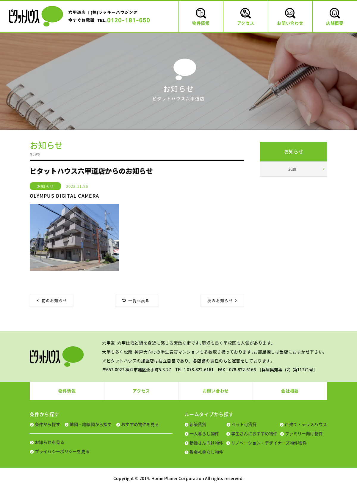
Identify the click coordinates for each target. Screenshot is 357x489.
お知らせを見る (49, 442)
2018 (292, 169)
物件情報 (67, 391)
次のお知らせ (220, 300)
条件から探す (47, 424)
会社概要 (290, 391)
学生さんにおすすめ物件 (254, 433)
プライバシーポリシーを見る (62, 451)
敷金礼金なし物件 (206, 452)
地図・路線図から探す (91, 424)
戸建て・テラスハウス (306, 424)
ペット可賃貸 (244, 424)
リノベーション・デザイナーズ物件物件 (269, 443)
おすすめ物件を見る (140, 424)
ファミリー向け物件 (304, 433)
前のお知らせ (54, 300)
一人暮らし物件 (204, 433)
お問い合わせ (216, 391)
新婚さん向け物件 (206, 443)
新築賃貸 (198, 424)
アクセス (141, 391)
